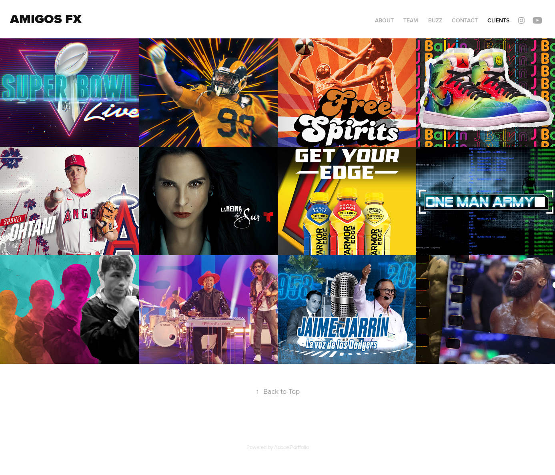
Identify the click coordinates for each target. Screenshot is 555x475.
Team (410, 20)
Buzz (435, 20)
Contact (465, 20)
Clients (498, 20)
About (384, 20)
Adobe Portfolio (291, 447)
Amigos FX (46, 18)
